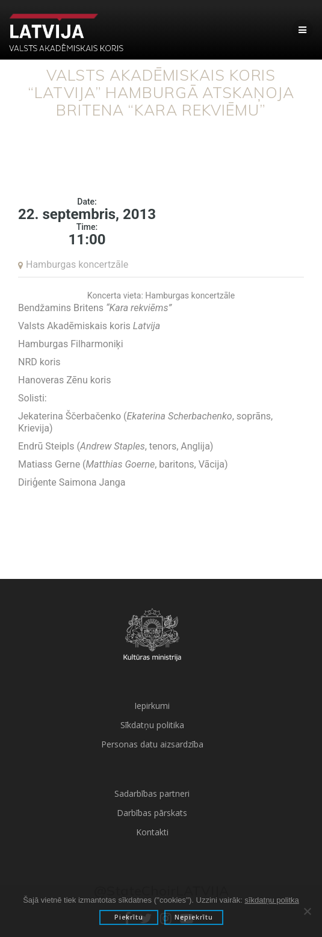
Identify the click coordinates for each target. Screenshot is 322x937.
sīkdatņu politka (271, 900)
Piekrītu (128, 917)
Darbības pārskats (152, 812)
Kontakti (152, 832)
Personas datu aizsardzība (152, 744)
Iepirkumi (152, 705)
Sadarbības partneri (152, 793)
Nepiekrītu (194, 917)
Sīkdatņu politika (152, 725)
